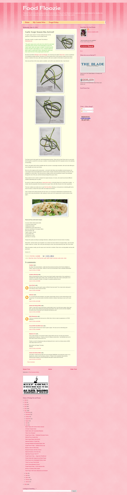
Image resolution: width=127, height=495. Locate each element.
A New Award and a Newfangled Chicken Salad (35, 460)
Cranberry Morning (33, 274)
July (27, 422)
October (27, 416)
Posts (83, 108)
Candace (31, 265)
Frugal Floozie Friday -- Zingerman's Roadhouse (35, 456)
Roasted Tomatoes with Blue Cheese (33, 449)
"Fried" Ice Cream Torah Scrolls (32, 462)
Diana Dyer (62, 54)
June (27, 425)
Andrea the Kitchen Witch (35, 305)
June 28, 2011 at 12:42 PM (35, 359)
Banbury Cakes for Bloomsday (32, 447)
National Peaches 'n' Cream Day (32, 441)
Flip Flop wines (40, 258)
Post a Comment (31, 362)
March (27, 477)
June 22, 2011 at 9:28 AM (34, 311)
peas (62, 258)
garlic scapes (50, 258)
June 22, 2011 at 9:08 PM (34, 329)
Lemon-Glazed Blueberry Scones (32, 464)
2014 (25, 404)
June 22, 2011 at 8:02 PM (34, 321)
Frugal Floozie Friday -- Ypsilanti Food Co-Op (35, 445)
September (28, 418)
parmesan (55, 258)
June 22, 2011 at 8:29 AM (34, 280)
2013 (25, 406)
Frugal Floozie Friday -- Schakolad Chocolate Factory (36, 435)
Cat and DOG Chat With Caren (36, 325)
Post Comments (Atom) (34, 372)
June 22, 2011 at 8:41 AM (34, 301)
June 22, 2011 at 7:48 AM (34, 270)
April (27, 475)
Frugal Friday (54, 22)
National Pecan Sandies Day (31, 437)
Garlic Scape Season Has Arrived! (32, 439)
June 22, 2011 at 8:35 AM (34, 290)
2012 (25, 408)
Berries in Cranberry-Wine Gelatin (32, 468)
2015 (25, 402)
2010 (25, 484)
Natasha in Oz (32, 333)
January (27, 481)
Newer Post (26, 369)
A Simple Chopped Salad (30, 428)
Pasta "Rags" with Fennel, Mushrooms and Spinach (36, 470)
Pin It (81, 51)
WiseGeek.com (28, 41)
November (28, 414)
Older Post (73, 369)
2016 (25, 400)
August (27, 420)
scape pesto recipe (46, 182)
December (28, 412)
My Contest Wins (39, 22)
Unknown (31, 294)
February (28, 479)
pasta (59, 258)
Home (27, 22)
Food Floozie (42, 8)
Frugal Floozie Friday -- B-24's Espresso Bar (35, 466)
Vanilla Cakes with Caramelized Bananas (34, 430)
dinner (35, 258)
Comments (84, 111)
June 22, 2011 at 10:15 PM (35, 348)
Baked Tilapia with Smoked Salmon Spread (34, 426)
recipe (65, 258)
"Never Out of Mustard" (30, 433)
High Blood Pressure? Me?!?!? (32, 453)
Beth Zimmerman (33, 316)
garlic (45, 258)
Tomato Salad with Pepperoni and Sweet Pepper (35, 458)
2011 (25, 410)
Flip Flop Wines (48, 187)
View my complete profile (92, 31)
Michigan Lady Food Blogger (41, 54)
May (27, 473)
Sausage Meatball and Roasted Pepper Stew (35, 443)
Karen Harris (32, 285)
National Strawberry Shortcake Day (33, 451)
